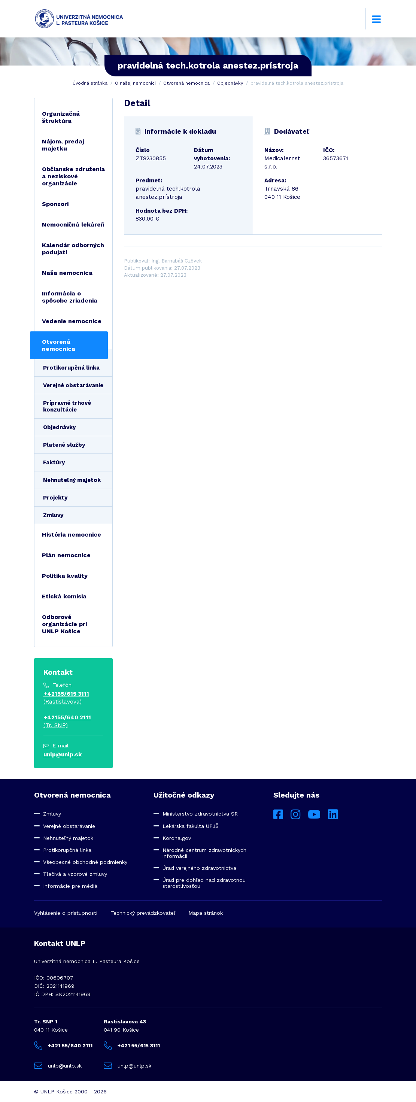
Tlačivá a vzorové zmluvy (75, 874)
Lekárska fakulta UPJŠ (191, 826)
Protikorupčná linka (71, 367)
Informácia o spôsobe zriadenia (69, 297)
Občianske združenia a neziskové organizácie (73, 176)
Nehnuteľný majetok (72, 480)
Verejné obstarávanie (73, 385)
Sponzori (55, 203)
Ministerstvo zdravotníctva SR (200, 814)
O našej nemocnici (135, 83)
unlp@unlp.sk (62, 754)
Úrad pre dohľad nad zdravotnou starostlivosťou (204, 883)
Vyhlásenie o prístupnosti (65, 913)
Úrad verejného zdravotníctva (199, 868)
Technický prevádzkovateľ (142, 913)
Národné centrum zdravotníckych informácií (204, 853)
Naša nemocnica (67, 272)
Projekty (55, 497)
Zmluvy (53, 515)
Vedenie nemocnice (71, 321)
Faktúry (54, 462)
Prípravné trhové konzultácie (67, 406)
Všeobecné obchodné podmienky (85, 862)
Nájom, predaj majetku (63, 145)
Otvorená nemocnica (186, 83)
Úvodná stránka (90, 83)
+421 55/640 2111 (63, 1045)
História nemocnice (71, 534)
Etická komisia (64, 596)
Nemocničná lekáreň (73, 224)
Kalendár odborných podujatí (73, 249)
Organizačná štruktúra (61, 117)
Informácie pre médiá (70, 886)
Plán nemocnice (66, 555)
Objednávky (230, 83)
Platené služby (64, 444)
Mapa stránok (205, 913)
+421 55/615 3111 (132, 1045)
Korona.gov (177, 838)
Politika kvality (65, 575)
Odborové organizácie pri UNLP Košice (64, 624)
